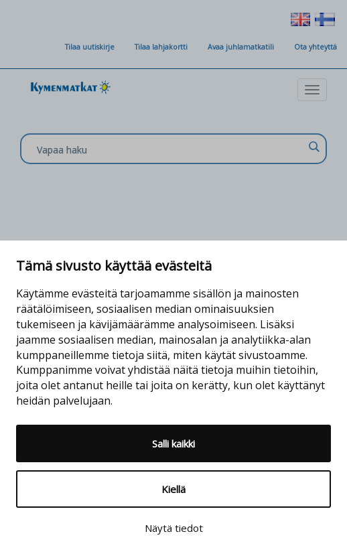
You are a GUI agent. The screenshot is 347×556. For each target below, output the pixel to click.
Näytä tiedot (174, 528)
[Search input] (170, 149)
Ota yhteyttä (315, 47)
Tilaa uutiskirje (90, 47)
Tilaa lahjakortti (161, 47)
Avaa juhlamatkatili (241, 47)
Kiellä (173, 489)
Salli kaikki (173, 443)
